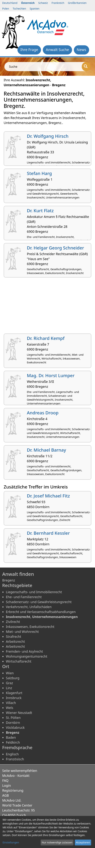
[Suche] (86, 66)
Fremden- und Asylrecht (24, 651)
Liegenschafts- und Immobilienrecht (34, 592)
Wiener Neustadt (19, 712)
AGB (5, 795)
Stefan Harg (39, 173)
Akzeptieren (83, 842)
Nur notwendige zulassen (57, 842)
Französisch (15, 759)
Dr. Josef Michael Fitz (48, 496)
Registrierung (12, 790)
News (81, 49)
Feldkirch (13, 742)
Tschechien (19, 8)
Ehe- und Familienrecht (24, 597)
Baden (11, 737)
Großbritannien (77, 3)
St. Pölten (13, 717)
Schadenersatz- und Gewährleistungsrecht (39, 602)
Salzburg (12, 678)
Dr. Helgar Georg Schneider (55, 248)
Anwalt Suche (57, 49)
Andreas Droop (42, 413)
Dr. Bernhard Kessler (48, 533)
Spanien (35, 8)
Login (6, 785)
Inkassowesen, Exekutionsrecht (30, 626)
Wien (10, 673)
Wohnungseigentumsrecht (26, 656)
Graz (9, 683)
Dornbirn (13, 722)
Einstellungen (11, 842)
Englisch (12, 754)
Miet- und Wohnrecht (22, 631)
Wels (9, 707)
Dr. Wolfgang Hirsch (47, 136)
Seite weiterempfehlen (19, 770)
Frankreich (57, 3)
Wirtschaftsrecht (18, 661)
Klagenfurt (14, 693)
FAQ (5, 780)
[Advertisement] (47, 307)
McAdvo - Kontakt (16, 775)
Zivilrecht (13, 621)
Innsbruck (13, 698)
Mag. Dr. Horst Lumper (50, 375)
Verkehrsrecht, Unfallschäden (29, 607)
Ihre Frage (29, 49)
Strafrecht (13, 636)
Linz (9, 688)
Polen (5, 8)
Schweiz (43, 3)
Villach (11, 703)
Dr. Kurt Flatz (40, 210)
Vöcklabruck (15, 727)
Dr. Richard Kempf (45, 338)
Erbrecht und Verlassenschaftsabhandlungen (41, 612)
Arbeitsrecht (15, 641)
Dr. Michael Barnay (46, 450)
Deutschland (9, 3)
